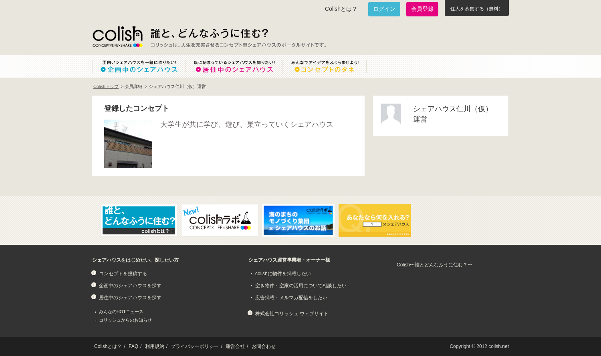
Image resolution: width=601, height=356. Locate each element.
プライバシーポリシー (195, 346)
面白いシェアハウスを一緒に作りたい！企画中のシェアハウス (139, 66)
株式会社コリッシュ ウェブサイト (292, 313)
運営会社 (235, 346)
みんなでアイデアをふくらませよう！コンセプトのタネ (330, 66)
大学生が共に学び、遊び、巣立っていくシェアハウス (246, 124)
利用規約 (154, 346)
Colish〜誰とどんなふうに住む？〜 (434, 265)
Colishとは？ (341, 9)
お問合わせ (264, 346)
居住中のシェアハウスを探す (130, 297)
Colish (117, 36)
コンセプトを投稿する (123, 273)
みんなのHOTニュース (121, 311)
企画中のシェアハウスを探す (130, 285)
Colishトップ (106, 86)
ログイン (384, 9)
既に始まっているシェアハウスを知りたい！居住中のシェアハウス (234, 66)
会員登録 (422, 9)
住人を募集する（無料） (476, 9)
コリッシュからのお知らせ (125, 320)
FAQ (133, 346)
